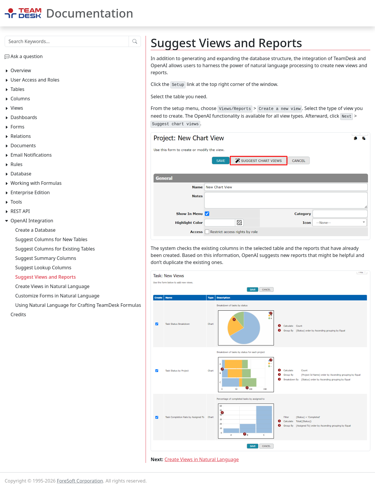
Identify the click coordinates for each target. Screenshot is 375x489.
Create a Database (35, 230)
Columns (20, 98)
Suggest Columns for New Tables (51, 239)
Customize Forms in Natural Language (57, 295)
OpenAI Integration (32, 220)
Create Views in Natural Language (201, 459)
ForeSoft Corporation (80, 481)
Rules (17, 164)
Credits (18, 314)
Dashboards (24, 117)
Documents (23, 145)
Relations (21, 136)
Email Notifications (31, 155)
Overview (21, 70)
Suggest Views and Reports (45, 277)
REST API (20, 211)
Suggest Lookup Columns (43, 267)
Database (21, 173)
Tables (17, 89)
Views (17, 108)
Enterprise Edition (30, 192)
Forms (17, 126)
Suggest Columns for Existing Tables (55, 249)
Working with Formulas (36, 183)
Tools (16, 202)
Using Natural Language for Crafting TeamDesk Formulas (78, 305)
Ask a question (27, 56)
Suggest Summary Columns (45, 258)
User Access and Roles (35, 80)
